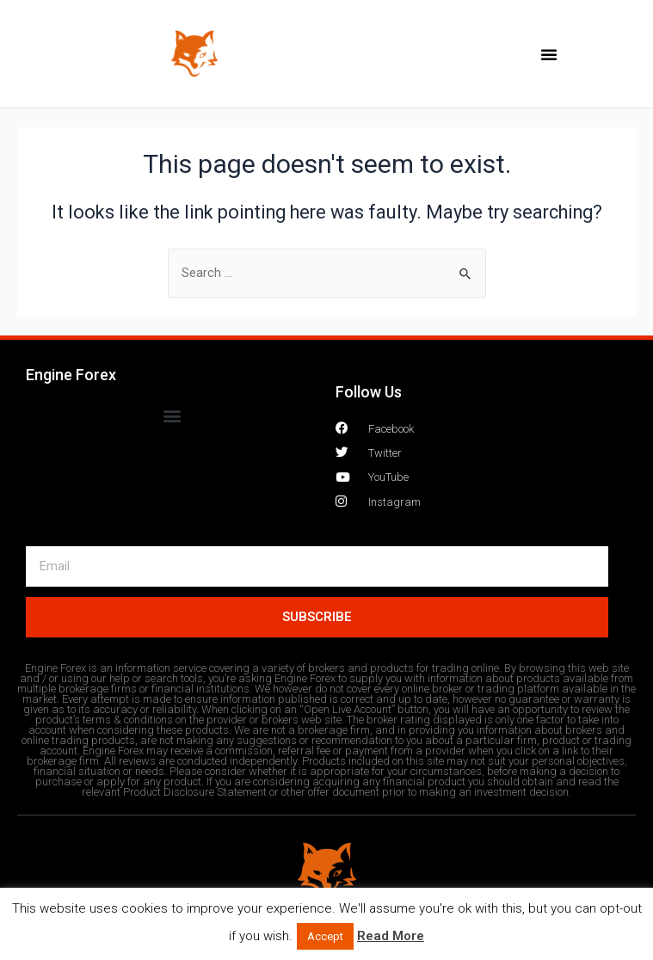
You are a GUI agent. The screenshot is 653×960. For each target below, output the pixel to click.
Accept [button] (325, 936)
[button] (549, 54)
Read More (390, 936)
